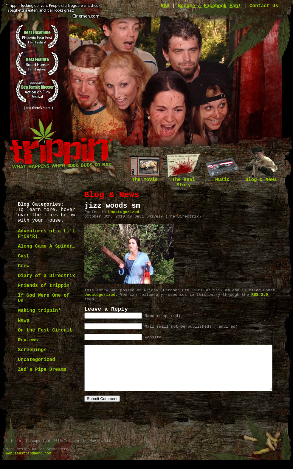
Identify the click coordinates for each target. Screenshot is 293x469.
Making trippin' (39, 310)
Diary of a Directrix (46, 276)
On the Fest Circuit (45, 330)
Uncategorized (36, 359)
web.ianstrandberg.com (28, 462)
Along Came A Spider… (46, 246)
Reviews (28, 340)
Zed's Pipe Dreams (42, 369)
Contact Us (263, 6)
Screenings (32, 350)
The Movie (144, 177)
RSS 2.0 (259, 295)
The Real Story (183, 180)
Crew (23, 266)
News (23, 320)
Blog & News (261, 177)
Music (222, 177)
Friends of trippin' (45, 285)
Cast (23, 256)
